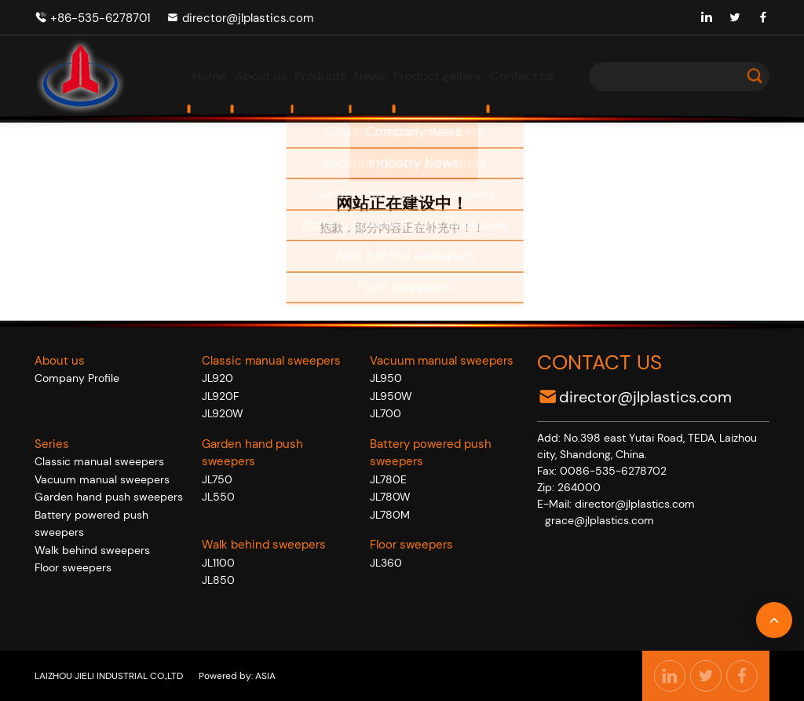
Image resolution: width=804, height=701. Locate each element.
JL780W (390, 497)
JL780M (390, 515)
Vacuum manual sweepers (102, 479)
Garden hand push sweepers (109, 497)
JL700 (385, 413)
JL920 (217, 378)
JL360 (386, 563)
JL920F (220, 396)
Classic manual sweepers (99, 461)
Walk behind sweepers (92, 550)
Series (52, 444)
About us (60, 361)
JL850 (218, 580)
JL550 (218, 497)
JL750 (217, 479)
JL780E (388, 479)
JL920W (222, 413)
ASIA (264, 676)
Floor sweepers (73, 567)
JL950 (386, 378)
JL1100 (218, 563)
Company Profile (77, 378)
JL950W (391, 396)
